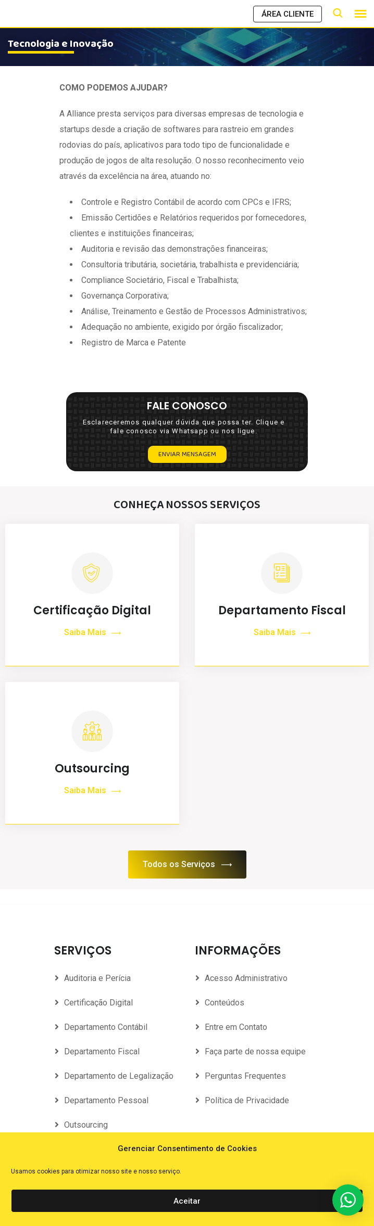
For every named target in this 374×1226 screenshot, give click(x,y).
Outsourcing (92, 787)
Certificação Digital (92, 611)
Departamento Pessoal (106, 1101)
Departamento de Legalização (118, 1076)
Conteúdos (224, 1003)
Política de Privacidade (247, 1101)
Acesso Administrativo (246, 979)
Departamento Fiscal (282, 611)
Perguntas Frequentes (245, 1076)
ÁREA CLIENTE (287, 14)
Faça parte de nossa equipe (255, 1052)
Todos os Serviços (187, 865)
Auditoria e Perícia (97, 979)
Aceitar (187, 1201)
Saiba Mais (92, 633)
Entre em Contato (236, 1028)
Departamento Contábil (105, 1028)
